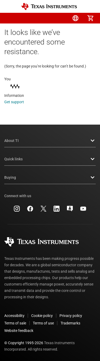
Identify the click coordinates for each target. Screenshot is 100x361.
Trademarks (70, 323)
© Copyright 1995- (23, 343)
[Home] (49, 6)
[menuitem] (45, 18)
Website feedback (18, 330)
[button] (9, 18)
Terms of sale (15, 323)
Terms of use (43, 323)
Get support (17, 102)
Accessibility (14, 316)
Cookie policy (42, 316)
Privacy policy (70, 316)
